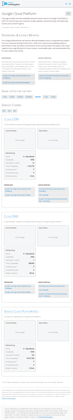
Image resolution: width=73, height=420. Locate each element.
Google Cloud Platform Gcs (21, 311)
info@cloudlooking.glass (9, 398)
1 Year (46, 97)
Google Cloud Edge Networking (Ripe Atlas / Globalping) (17, 77)
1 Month (20, 97)
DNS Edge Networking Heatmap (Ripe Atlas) (52, 286)
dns (9, 111)
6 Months (38, 97)
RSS (68, 13)
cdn (4, 111)
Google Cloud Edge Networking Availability (16, 82)
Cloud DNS (11, 216)
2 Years (53, 97)
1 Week (12, 97)
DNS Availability (43, 290)
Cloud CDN (11, 119)
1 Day (4, 97)
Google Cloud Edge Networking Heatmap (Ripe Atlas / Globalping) (54, 77)
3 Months (29, 97)
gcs (15, 111)
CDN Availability (43, 195)
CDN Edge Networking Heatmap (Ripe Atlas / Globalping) (52, 190)
